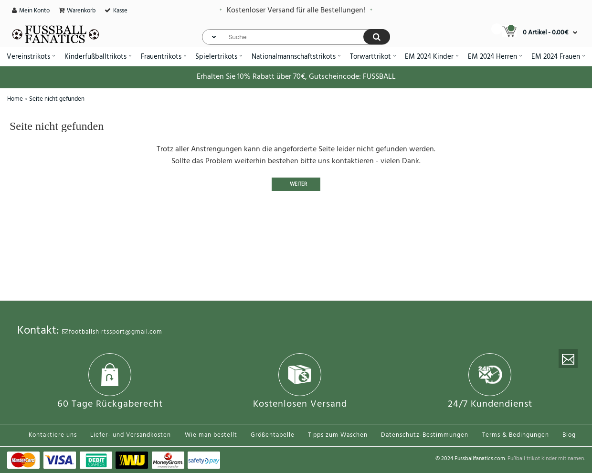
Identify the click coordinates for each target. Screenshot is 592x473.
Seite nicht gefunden (57, 99)
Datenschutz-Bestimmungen (424, 435)
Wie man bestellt (211, 435)
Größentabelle (273, 435)
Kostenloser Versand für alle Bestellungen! (296, 10)
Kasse (120, 10)
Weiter (298, 184)
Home (15, 99)
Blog (569, 435)
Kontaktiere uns (53, 435)
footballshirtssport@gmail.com (112, 331)
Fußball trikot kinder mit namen (545, 458)
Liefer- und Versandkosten (130, 435)
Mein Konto (34, 10)
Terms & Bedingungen (515, 435)
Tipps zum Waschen (338, 435)
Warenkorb (81, 10)
